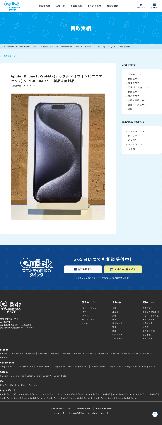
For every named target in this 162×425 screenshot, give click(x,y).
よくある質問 (94, 5)
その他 (131, 148)
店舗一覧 (60, 5)
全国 (130, 109)
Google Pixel (7, 362)
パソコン (132, 140)
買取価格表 (44, 5)
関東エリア (134, 83)
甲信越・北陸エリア (138, 87)
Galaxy (4, 371)
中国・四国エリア (137, 100)
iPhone (4, 349)
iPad (3, 381)
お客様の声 (112, 5)
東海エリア (134, 91)
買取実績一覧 (46, 46)
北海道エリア (135, 74)
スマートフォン (136, 131)
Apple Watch (8, 390)
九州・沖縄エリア (137, 104)
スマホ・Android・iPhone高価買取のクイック (19, 46)
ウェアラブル (135, 144)
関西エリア (134, 96)
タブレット (134, 135)
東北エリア (134, 78)
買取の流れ (76, 5)
